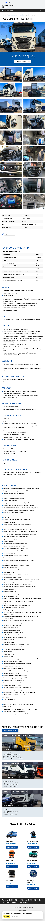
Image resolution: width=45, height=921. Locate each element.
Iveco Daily (9, 841)
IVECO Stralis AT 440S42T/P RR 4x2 (15, 792)
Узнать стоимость (22, 61)
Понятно (6, 916)
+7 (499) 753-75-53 (34, 900)
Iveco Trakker (32, 861)
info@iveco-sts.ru (22, 910)
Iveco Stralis (22, 15)
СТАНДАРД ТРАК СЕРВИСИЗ (8, 6)
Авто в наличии (12, 15)
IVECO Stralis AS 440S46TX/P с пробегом (17, 735)
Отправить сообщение (10, 902)
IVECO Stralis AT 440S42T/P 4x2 (14, 763)
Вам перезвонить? (23, 902)
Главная (4, 15)
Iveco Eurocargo (32, 841)
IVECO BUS (9, 880)
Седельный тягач (9, 234)
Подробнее (11, 847)
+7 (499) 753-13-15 (15, 900)
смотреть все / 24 (10, 730)
